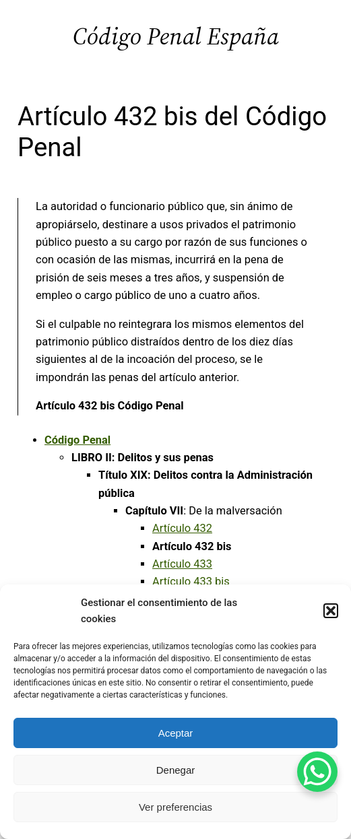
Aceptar (175, 733)
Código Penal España (176, 36)
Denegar (175, 770)
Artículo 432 (182, 528)
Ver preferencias (175, 807)
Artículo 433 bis (191, 581)
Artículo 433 (182, 564)
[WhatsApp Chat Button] (317, 771)
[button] (331, 610)
